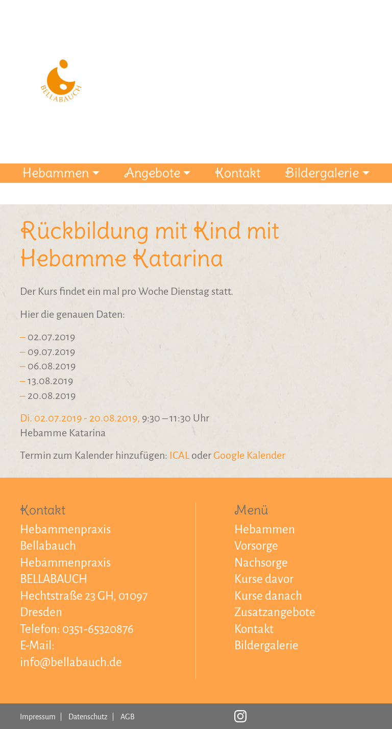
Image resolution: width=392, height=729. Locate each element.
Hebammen (55, 172)
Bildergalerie (322, 172)
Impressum (38, 717)
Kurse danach (268, 596)
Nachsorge (261, 562)
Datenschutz (88, 717)
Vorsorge (256, 545)
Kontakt (237, 172)
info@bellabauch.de (71, 662)
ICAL (179, 455)
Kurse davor (263, 579)
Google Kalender (249, 455)
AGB (127, 717)
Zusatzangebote (274, 612)
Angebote (152, 172)
